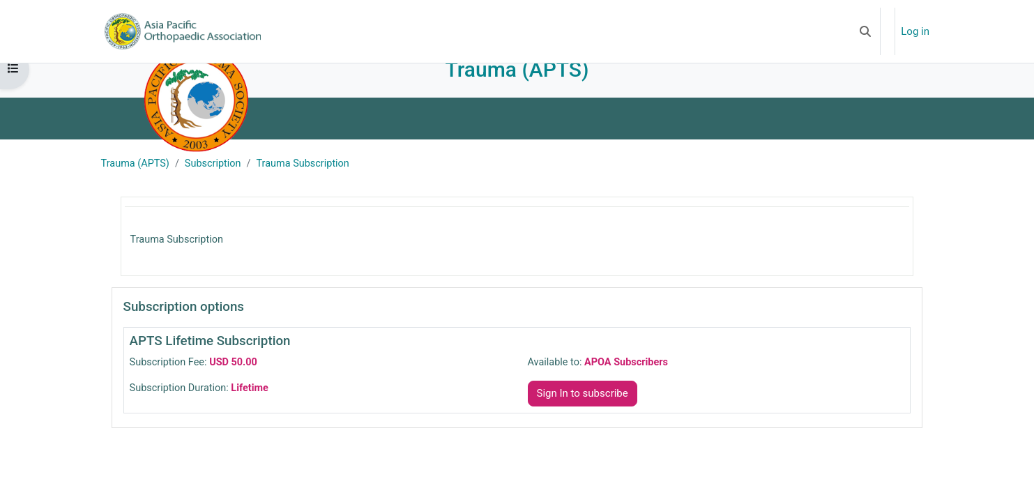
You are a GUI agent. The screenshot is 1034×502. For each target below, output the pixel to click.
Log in (915, 31)
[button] (865, 31)
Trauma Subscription (313, 184)
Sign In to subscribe (582, 416)
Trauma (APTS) (140, 184)
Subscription (220, 184)
